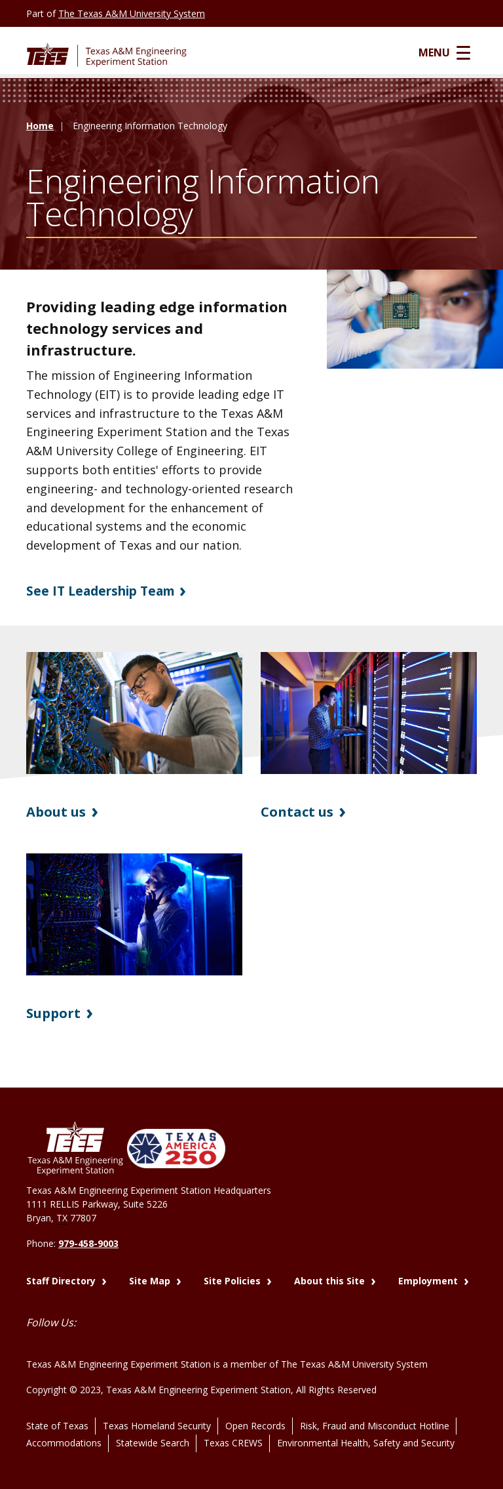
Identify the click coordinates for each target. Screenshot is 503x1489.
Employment (429, 1278)
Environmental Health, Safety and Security (366, 1428)
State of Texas (57, 1414)
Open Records (255, 1414)
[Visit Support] (134, 915)
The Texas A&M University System (131, 13)
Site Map (151, 1278)
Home (40, 127)
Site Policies (233, 1278)
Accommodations (64, 1428)
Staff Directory (62, 1278)
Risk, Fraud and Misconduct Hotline (374, 1414)
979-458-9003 (88, 1244)
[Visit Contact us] (369, 713)
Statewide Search (152, 1428)
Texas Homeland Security (157, 1414)
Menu (451, 53)
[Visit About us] (134, 713)
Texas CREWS (233, 1428)
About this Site (330, 1278)
